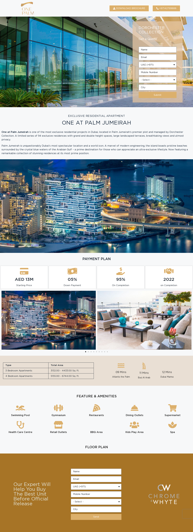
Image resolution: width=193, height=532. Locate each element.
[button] (4, 320)
